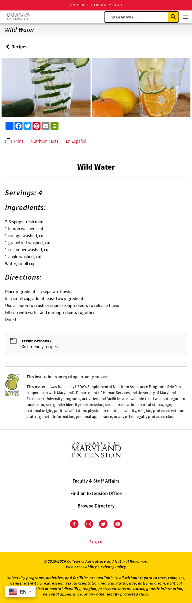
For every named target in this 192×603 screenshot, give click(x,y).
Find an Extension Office (96, 493)
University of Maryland (96, 5)
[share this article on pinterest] (36, 126)
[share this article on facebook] (18, 126)
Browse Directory (96, 506)
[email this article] (45, 126)
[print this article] (54, 126)
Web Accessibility (81, 566)
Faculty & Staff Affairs (96, 481)
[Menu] (185, 16)
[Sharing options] (9, 126)
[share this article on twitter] (27, 126)
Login (96, 542)
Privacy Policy (113, 566)
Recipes (16, 48)
